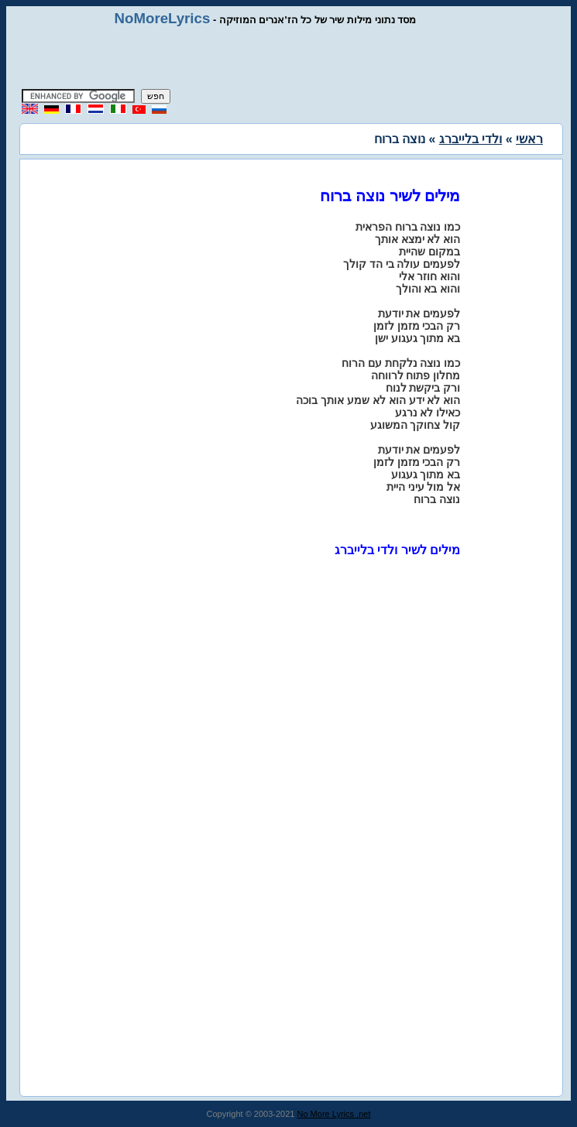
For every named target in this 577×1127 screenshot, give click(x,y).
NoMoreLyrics (163, 18)
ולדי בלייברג (470, 139)
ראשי (529, 139)
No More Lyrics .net (334, 1113)
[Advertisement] (289, 58)
